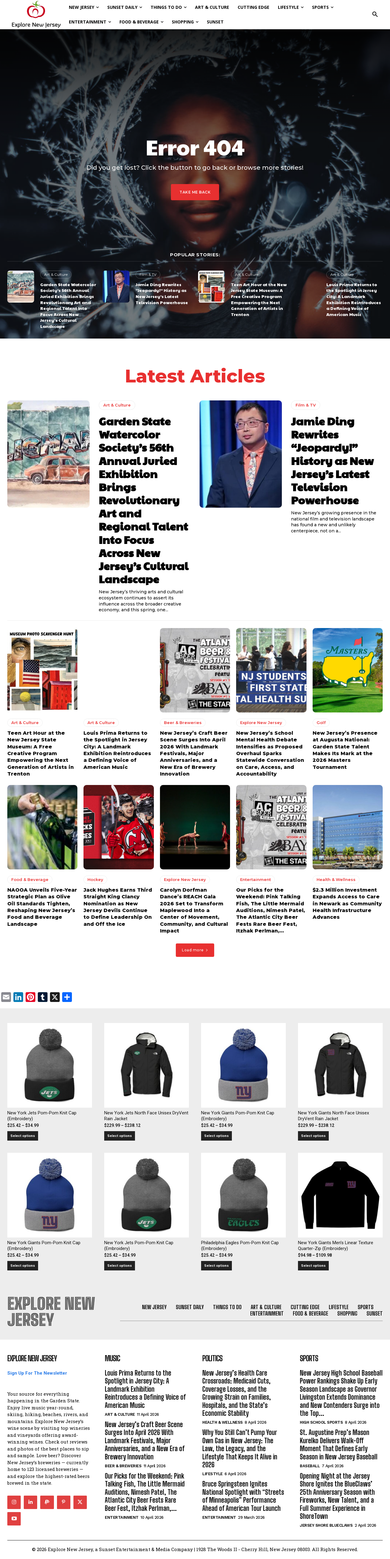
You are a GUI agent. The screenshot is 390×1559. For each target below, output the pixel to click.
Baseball (310, 1467)
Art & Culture (56, 274)
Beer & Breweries (183, 722)
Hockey (95, 879)
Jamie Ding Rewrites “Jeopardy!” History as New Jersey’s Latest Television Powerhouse (162, 293)
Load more (195, 950)
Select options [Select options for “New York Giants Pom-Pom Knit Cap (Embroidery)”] (216, 1136)
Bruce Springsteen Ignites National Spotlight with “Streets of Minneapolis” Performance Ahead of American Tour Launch (243, 1497)
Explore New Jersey (261, 722)
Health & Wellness (336, 879)
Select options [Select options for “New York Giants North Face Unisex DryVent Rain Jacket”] (313, 1136)
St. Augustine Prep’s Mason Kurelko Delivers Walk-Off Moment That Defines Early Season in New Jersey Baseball (339, 1445)
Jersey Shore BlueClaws (326, 1526)
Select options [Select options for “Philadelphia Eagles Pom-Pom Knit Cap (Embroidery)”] (216, 1266)
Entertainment (255, 879)
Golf (321, 722)
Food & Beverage (29, 879)
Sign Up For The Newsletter (37, 1374)
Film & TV (148, 274)
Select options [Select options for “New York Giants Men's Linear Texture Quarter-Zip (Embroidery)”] (313, 1266)
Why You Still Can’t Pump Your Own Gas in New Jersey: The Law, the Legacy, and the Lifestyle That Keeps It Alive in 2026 (239, 1449)
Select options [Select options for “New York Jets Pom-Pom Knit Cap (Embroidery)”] (22, 1136)
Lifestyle (212, 1474)
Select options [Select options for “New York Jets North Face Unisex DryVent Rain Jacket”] (119, 1136)
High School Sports (321, 1423)
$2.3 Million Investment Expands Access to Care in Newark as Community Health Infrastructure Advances (347, 903)
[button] (375, 14)
